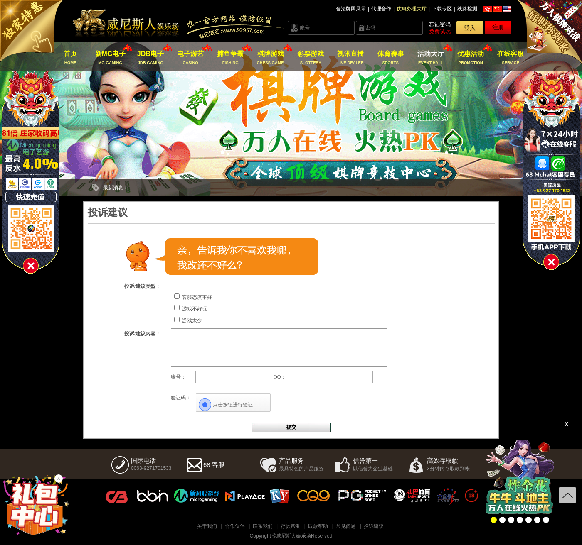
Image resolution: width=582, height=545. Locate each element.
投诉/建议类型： (142, 286)
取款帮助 (318, 526)
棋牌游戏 (270, 57)
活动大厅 (430, 57)
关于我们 (207, 526)
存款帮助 (291, 526)
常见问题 (346, 526)
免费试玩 (440, 31)
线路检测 (467, 9)
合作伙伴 (235, 526)
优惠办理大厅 (412, 9)
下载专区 (442, 9)
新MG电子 (110, 57)
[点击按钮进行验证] (233, 404)
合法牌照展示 (351, 9)
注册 (498, 27)
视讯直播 (351, 57)
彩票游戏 (310, 57)
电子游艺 (191, 57)
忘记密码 (440, 24)
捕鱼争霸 (231, 57)
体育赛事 (391, 57)
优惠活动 (471, 57)
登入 (470, 27)
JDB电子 (150, 57)
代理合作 (381, 9)
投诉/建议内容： (142, 334)
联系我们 (263, 526)
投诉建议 (374, 526)
